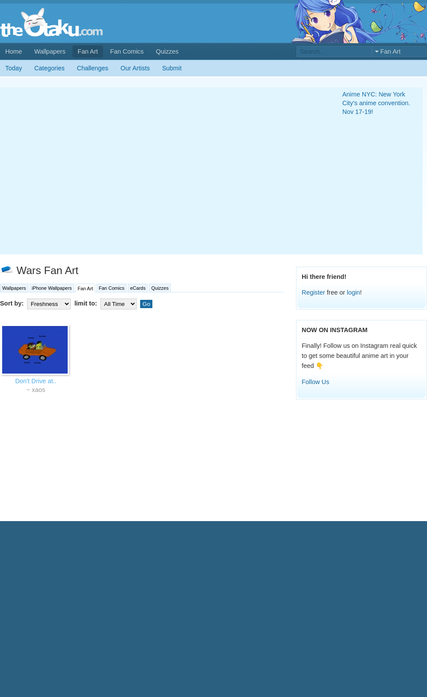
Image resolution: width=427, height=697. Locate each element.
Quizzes (167, 51)
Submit (172, 68)
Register (313, 292)
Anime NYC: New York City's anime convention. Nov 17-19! (376, 103)
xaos (38, 389)
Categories (49, 68)
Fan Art (88, 51)
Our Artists (135, 68)
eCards (137, 288)
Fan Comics (127, 51)
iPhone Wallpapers (52, 288)
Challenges (92, 68)
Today (13, 68)
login (353, 292)
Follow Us (315, 381)
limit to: (106, 303)
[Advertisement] (82, 171)
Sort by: (36, 303)
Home (13, 51)
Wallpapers (49, 51)
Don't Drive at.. (36, 381)
